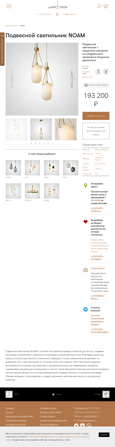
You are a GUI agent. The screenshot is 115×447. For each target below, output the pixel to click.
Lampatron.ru (82, 408)
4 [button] (44, 143)
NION (16, 394)
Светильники (12, 26)
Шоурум (9, 412)
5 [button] (48, 143)
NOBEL (98, 394)
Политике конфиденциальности (44, 436)
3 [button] (39, 143)
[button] (11, 79)
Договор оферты (47, 416)
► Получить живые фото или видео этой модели (96, 131)
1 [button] (31, 143)
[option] (42, 79)
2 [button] (35, 143)
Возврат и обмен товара (50, 412)
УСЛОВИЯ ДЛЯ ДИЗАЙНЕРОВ (2, 49)
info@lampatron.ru (70, 14)
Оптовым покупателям (16, 424)
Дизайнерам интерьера (16, 420)
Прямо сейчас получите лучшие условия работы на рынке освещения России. (100, 246)
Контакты (10, 408)
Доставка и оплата (48, 408)
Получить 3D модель (95, 85)
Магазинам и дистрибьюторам (19, 416)
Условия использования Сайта (53, 420)
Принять (104, 435)
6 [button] (52, 143)
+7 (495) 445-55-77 (44, 14)
